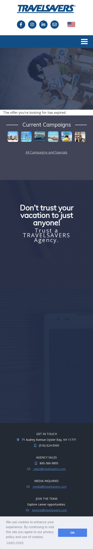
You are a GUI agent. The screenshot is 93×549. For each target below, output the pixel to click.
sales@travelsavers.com (49, 469)
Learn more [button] (15, 542)
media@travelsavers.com (49, 487)
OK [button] (72, 532)
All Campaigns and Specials (46, 152)
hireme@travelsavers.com (49, 510)
